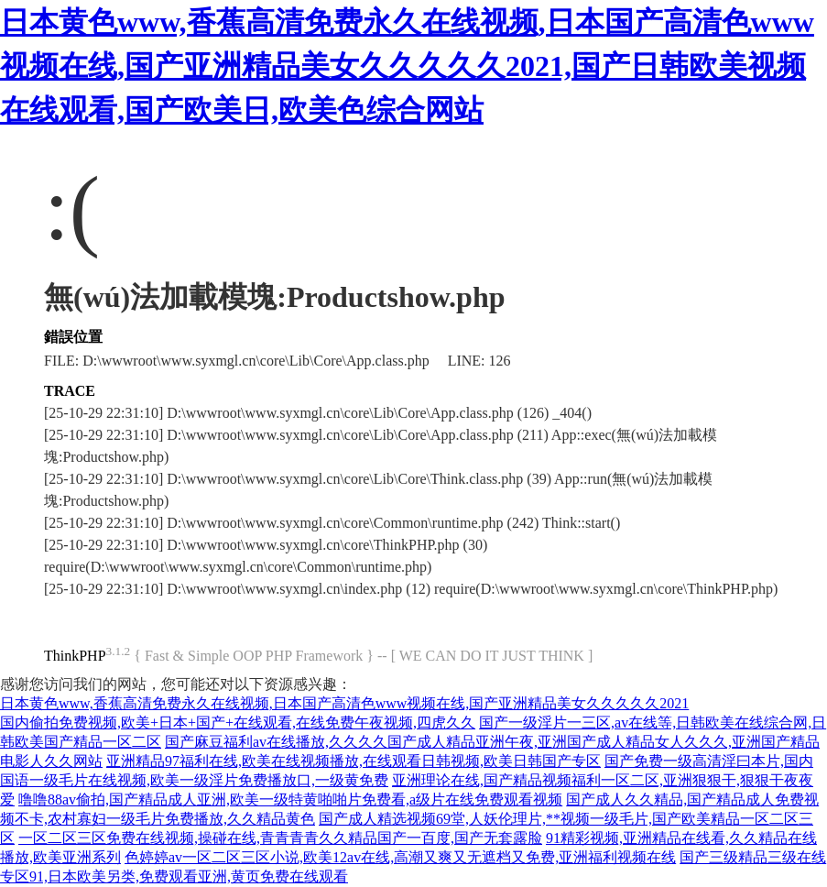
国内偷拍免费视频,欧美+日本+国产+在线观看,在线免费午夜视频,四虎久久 (237, 722)
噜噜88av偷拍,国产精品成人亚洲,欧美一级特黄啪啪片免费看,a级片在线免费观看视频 (290, 799)
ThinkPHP (75, 655)
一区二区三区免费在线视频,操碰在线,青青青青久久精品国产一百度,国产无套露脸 (280, 838)
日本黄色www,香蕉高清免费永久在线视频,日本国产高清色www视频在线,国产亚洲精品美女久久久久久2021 (344, 703)
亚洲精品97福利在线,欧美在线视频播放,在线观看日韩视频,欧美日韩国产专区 (353, 761)
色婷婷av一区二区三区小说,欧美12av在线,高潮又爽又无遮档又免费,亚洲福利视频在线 (400, 857)
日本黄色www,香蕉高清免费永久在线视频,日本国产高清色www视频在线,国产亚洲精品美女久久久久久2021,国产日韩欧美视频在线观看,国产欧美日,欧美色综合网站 (407, 65)
